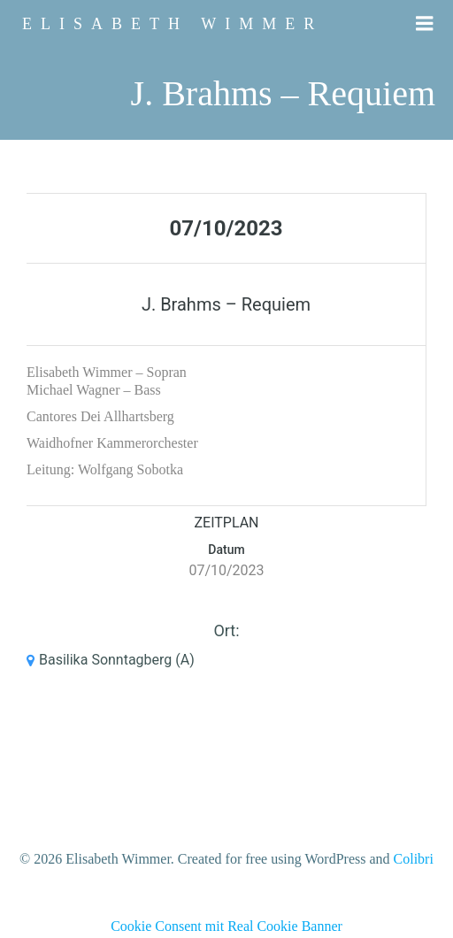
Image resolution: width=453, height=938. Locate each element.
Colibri (414, 858)
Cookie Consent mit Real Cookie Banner (226, 926)
